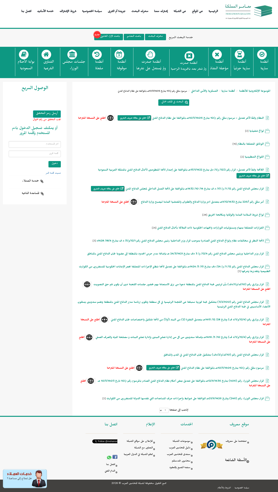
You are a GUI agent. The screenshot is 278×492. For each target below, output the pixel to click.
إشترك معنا (161, 11)
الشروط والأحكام (224, 488)
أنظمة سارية (228, 91)
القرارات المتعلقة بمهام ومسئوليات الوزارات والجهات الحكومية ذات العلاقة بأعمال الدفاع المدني (210, 228)
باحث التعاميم (134, 36)
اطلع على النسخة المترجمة (92, 118)
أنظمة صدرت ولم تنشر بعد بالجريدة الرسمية (188, 67)
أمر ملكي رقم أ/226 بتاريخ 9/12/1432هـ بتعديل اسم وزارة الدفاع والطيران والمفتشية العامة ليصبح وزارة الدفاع (202, 202)
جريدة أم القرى (116, 11)
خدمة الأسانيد (45, 11)
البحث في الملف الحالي (172, 102)
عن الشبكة (180, 11)
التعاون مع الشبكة (143, 448)
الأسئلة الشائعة (236, 460)
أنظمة (264, 66)
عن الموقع (197, 11)
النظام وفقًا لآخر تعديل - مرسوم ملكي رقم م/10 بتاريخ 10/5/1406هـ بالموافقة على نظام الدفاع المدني (207, 118)
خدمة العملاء (30, 181)
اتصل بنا (26, 11)
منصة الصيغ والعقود (179, 468)
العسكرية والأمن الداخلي (204, 91)
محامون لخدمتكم (181, 461)
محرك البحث (139, 11)
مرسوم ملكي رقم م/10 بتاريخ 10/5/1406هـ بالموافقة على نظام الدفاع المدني (222, 368)
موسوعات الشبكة (181, 441)
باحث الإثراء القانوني (107, 37)
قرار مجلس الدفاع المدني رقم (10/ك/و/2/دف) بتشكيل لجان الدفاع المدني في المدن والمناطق (214, 355)
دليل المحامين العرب (179, 448)
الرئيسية (213, 11)
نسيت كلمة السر (53, 173)
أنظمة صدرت (151, 66)
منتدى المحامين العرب (178, 454)
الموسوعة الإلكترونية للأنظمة (254, 91)
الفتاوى (48, 66)
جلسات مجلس (73, 66)
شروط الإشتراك (67, 11)
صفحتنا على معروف (236, 441)
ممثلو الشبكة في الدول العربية (138, 454)
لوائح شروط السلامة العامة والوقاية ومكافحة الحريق (236, 215)
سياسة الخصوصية (92, 11)
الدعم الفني (110, 471)
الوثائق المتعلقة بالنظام (250, 144)
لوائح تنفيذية (256, 131)
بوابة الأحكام (26, 66)
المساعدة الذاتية (30, 194)
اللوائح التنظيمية (254, 157)
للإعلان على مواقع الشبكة (140, 441)
